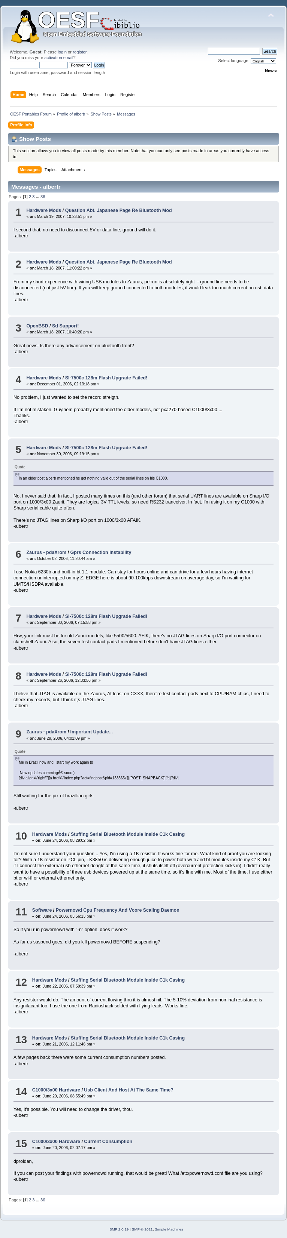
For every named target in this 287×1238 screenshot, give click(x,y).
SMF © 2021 (142, 1229)
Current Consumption (108, 1141)
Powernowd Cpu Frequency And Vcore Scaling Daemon (117, 910)
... (38, 196)
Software (42, 910)
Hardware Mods (43, 210)
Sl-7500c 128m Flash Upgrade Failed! (106, 378)
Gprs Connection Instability (101, 552)
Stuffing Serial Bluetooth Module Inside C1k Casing (128, 834)
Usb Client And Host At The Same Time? (128, 1090)
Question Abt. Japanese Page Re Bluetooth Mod (118, 210)
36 (42, 196)
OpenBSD (37, 326)
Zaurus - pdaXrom (46, 552)
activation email (58, 57)
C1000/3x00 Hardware (56, 1090)
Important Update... (91, 732)
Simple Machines (169, 1229)
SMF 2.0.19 (119, 1229)
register (80, 52)
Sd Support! (65, 326)
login (62, 52)
